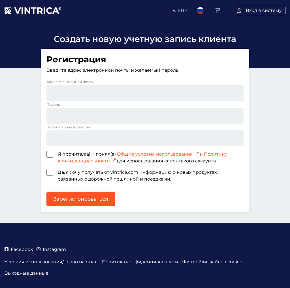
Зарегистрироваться (80, 199)
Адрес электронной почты (69, 82)
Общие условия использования (158, 154)
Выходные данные (26, 273)
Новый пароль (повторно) (69, 127)
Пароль (53, 104)
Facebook (19, 249)
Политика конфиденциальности (140, 261)
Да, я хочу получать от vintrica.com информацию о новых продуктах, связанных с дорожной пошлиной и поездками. (138, 176)
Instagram (51, 249)
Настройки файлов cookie (212, 261)
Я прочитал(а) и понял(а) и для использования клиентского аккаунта (142, 157)
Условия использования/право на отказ (52, 261)
